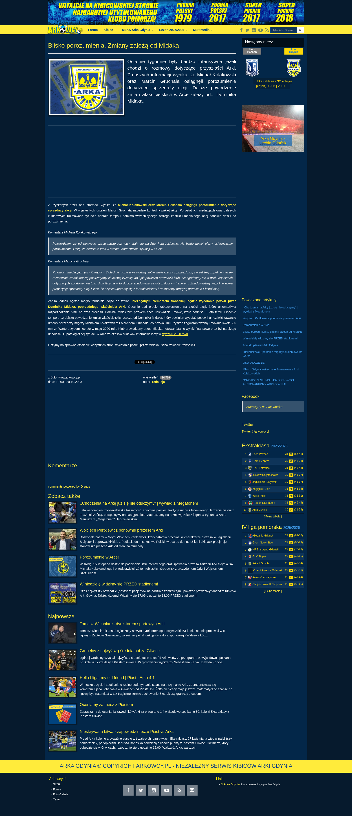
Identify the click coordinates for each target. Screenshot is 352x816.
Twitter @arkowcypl (255, 431)
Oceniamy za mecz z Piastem (106, 704)
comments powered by (69, 486)
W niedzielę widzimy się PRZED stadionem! (119, 584)
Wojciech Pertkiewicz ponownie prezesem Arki (121, 530)
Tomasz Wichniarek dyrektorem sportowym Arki (122, 624)
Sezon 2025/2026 (173, 30)
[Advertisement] (142, 161)
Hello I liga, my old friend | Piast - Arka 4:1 (117, 677)
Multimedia (203, 30)
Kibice (110, 30)
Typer (56, 799)
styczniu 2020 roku (175, 334)
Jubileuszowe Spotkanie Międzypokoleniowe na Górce (273, 354)
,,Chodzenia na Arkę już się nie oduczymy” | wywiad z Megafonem (139, 503)
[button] (300, 30)
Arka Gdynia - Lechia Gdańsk (272, 140)
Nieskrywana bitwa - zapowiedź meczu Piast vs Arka (127, 731)
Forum (93, 30)
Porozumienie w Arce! (99, 557)
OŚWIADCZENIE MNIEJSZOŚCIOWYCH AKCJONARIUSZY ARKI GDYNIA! (269, 382)
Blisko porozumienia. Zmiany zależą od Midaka (272, 331)
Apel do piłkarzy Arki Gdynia (260, 345)
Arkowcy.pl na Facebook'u (264, 407)
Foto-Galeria (60, 794)
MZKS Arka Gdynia (137, 30)
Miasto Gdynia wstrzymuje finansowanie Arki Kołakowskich (271, 371)
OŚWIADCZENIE (254, 362)
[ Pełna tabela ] (273, 516)
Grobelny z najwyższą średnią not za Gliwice (120, 651)
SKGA (57, 784)
